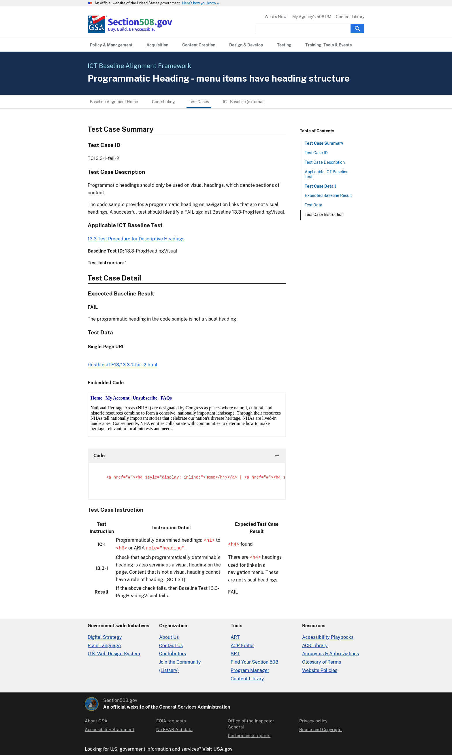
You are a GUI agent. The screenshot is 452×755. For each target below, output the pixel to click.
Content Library (350, 17)
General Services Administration (189, 704)
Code (98, 455)
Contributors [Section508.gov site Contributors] (172, 651)
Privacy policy (312, 718)
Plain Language (103, 643)
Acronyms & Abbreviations (329, 651)
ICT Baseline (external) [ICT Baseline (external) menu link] (241, 101)
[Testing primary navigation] (275, 45)
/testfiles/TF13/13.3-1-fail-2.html (121, 365)
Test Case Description (324, 162)
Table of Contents (316, 131)
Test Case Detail (319, 186)
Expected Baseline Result (327, 195)
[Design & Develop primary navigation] (239, 45)
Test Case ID (316, 152)
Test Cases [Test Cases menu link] (196, 101)
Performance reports (248, 727)
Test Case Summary (323, 143)
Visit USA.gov (212, 742)
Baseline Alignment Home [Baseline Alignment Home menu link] (113, 101)
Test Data (313, 205)
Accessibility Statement (107, 727)
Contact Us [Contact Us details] (170, 643)
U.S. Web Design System (113, 651)
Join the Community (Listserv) (190, 659)
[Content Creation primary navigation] (193, 45)
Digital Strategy (103, 635)
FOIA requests (170, 718)
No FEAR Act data (173, 727)
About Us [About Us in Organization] (168, 635)
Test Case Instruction (324, 214)
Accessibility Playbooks (326, 635)
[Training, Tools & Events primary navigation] (318, 45)
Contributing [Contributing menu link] (161, 101)
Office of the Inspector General (257, 718)
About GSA (95, 718)
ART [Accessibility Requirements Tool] (235, 635)
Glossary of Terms (321, 659)
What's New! (279, 16)
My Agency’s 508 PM (313, 17)
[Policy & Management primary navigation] (110, 45)
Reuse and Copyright (319, 727)
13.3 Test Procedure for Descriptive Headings (134, 239)
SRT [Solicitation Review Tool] (235, 651)
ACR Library (314, 643)
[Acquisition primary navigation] (154, 45)
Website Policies (319, 668)
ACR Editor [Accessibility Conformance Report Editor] (242, 643)
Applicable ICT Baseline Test (326, 174)
